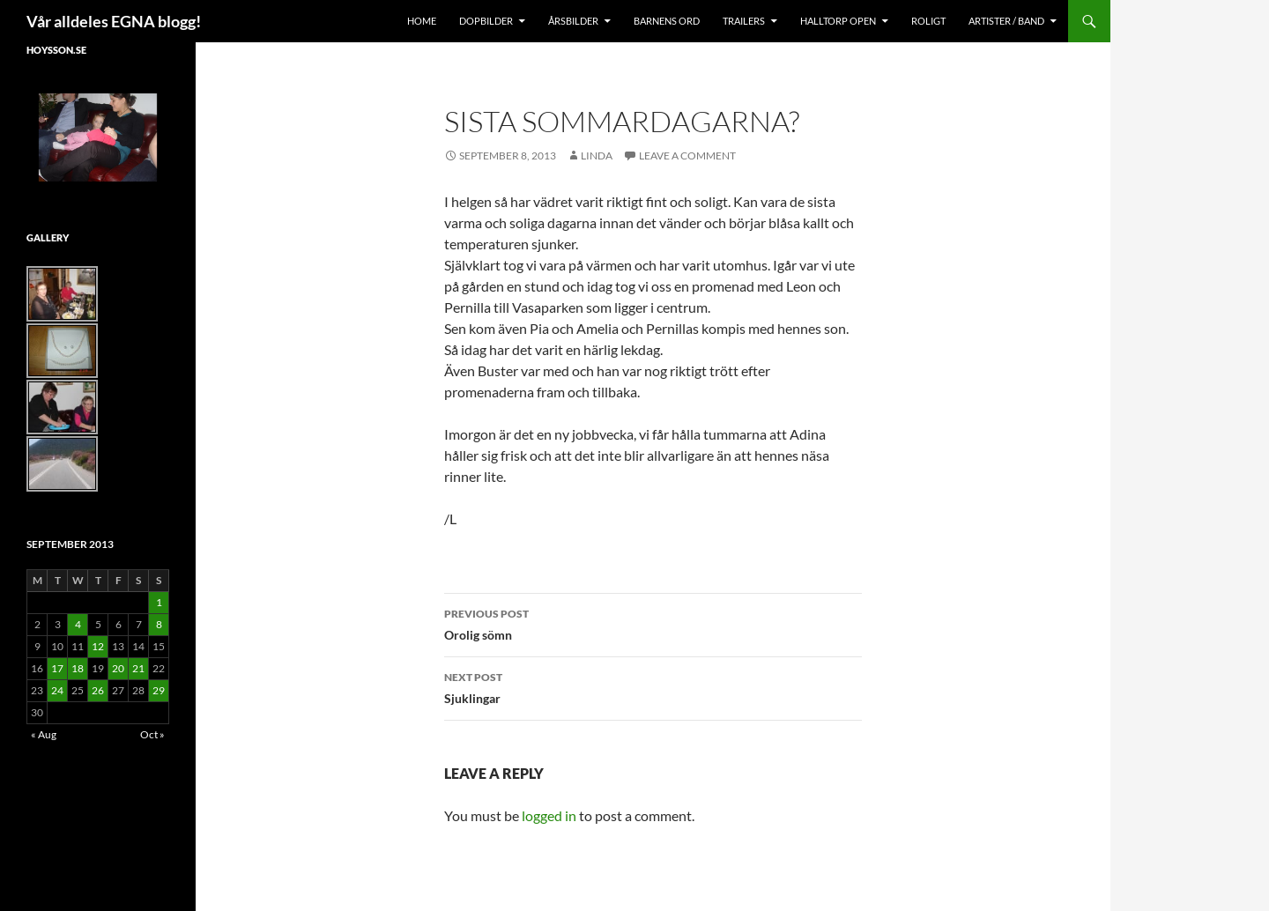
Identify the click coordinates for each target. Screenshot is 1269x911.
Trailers (744, 20)
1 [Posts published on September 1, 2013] (159, 602)
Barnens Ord (667, 20)
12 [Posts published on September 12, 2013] (98, 646)
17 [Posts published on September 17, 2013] (57, 668)
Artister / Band (1006, 20)
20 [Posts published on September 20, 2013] (118, 668)
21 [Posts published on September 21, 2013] (138, 668)
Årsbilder (573, 20)
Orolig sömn (653, 623)
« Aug (43, 734)
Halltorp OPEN (838, 20)
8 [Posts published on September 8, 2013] (159, 624)
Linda (596, 155)
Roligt (928, 20)
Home (421, 20)
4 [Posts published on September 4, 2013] (78, 624)
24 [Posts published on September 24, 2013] (57, 690)
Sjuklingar (653, 686)
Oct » (152, 734)
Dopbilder (486, 20)
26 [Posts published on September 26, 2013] (98, 690)
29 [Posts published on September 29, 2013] (158, 690)
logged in (549, 815)
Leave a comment (687, 155)
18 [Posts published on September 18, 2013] (77, 668)
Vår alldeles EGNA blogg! (113, 21)
